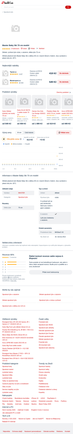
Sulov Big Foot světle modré (11, 345)
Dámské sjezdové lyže (46, 330)
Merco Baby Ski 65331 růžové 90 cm (14, 335)
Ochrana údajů (17, 431)
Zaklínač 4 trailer (23, 410)
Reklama (60, 431)
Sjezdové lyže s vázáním (10, 294)
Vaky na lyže (6, 386)
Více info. (13, 281)
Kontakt (67, 431)
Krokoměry (42, 378)
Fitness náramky (44, 372)
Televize (18, 401)
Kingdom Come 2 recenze (40, 410)
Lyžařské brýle (7, 378)
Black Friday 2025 (45, 404)
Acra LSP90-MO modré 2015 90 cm (14, 343)
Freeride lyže (43, 342)
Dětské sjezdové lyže (9, 300)
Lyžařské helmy (7, 372)
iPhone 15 (35, 398)
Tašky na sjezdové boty (10, 381)
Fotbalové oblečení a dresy (48, 389)
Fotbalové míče (44, 386)
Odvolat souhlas (48, 431)
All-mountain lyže (44, 345)
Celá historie (29, 132)
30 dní (19, 132)
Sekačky (10, 404)
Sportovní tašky (44, 369)
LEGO (43, 398)
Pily (3, 404)
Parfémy (64, 401)
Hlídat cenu (64, 132)
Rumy (57, 401)
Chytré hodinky (7, 398)
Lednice (33, 401)
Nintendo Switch (7, 401)
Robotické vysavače (45, 401)
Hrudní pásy (43, 375)
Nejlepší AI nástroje (8, 421)
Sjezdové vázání (7, 369)
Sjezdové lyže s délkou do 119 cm (13, 306)
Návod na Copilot (24, 419)
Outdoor (26, 404)
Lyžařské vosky (7, 392)
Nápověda (6, 431)
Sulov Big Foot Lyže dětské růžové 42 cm (16, 327)
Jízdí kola (18, 404)
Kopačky (42, 392)
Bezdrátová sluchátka (22, 398)
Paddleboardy (43, 383)
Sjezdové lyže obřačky (46, 328)
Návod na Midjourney (53, 419)
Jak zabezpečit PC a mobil (11, 413)
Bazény (34, 404)
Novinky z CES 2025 (9, 419)
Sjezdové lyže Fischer (46, 333)
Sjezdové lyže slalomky (46, 348)
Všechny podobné (63, 92)
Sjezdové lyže (8, 12)
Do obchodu (64, 73)
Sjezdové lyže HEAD (46, 325)
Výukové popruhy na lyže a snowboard (15, 383)
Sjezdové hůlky (7, 375)
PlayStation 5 (51, 398)
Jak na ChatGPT (38, 419)
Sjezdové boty (7, 366)
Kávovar (26, 401)
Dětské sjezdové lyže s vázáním (50, 294)
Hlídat (31, 48)
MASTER (21, 193)
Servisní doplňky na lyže (10, 389)
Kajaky (41, 381)
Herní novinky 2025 (8, 410)
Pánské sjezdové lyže (46, 336)
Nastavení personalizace (32, 431)
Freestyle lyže (43, 322)
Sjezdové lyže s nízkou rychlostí (50, 300)
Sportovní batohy (44, 366)
